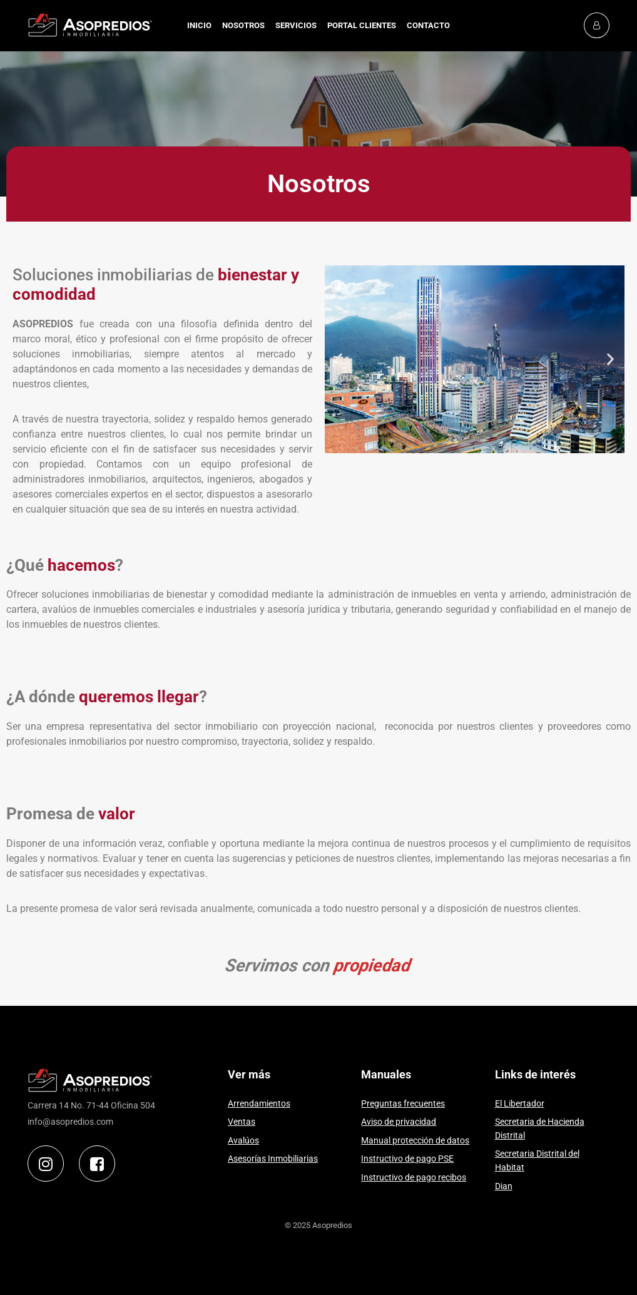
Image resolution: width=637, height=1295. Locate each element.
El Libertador (519, 1103)
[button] (339, 359)
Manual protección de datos (415, 1140)
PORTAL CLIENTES (361, 25)
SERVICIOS (296, 25)
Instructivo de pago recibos (413, 1177)
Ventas (241, 1122)
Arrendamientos (259, 1103)
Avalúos (243, 1140)
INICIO (199, 25)
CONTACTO (428, 25)
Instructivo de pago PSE (407, 1159)
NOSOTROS (243, 25)
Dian (503, 1186)
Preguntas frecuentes (403, 1103)
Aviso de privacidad (398, 1122)
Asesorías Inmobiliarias (273, 1159)
